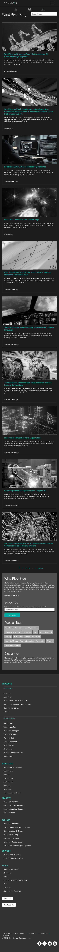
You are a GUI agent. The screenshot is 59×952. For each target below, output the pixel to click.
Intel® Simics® (10, 742)
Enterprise (8, 778)
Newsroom (7, 873)
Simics (27, 637)
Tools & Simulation (27, 641)
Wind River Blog (11, 835)
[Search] (43, 9)
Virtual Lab (9, 738)
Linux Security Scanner (14, 809)
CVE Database (9, 813)
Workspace (8, 723)
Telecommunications (12, 793)
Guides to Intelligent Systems (17, 846)
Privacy (32, 933)
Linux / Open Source (31, 628)
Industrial (48, 632)
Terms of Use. (25, 662)
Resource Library (11, 824)
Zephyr (6, 711)
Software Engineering (12, 645)
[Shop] (16, 9)
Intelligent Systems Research (17, 827)
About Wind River (11, 869)
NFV (41, 632)
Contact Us (9, 905)
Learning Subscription (14, 842)
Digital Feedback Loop (14, 752)
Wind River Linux (11, 708)
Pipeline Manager (11, 731)
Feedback (43, 933)
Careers (7, 887)
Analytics (8, 756)
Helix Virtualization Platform (17, 704)
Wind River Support (12, 854)
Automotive (40, 641)
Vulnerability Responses (14, 805)
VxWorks (18, 628)
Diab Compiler (10, 727)
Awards (6, 876)
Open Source (18, 637)
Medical (7, 785)
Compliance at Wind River (13, 933)
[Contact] (29, 9)
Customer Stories (11, 838)
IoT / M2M (36, 637)
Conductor (8, 749)
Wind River (9, 628)
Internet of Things (11, 641)
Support (7, 898)
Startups (7, 789)
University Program (12, 891)
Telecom (50, 641)
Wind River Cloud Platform (15, 701)
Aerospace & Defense (13, 632)
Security (8, 637)
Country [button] (5, 936)
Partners (7, 884)
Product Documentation (14, 858)
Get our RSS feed (11, 595)
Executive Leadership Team (15, 880)
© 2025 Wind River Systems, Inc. (16, 938)
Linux (35, 632)
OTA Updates (9, 745)
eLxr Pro (7, 697)
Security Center (11, 802)
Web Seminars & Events (14, 831)
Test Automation (11, 734)
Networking (27, 632)
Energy (6, 774)
